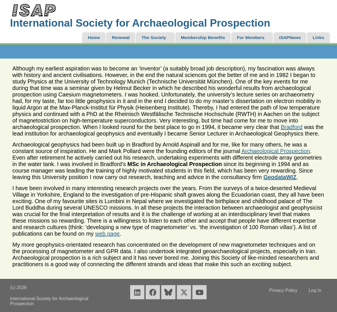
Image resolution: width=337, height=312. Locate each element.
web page (107, 234)
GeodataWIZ (280, 177)
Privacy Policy (283, 290)
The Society (153, 37)
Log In (315, 290)
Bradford (291, 127)
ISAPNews (290, 37)
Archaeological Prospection (275, 151)
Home (94, 37)
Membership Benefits (203, 37)
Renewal (121, 37)
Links (318, 37)
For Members (250, 37)
